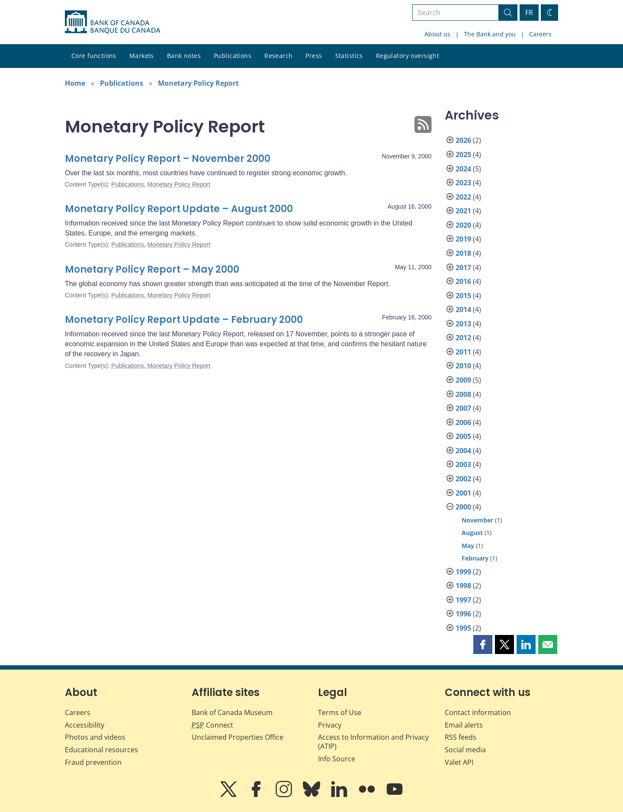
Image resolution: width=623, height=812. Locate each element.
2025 (463, 154)
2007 (463, 408)
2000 (463, 507)
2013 (463, 324)
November (477, 520)
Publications (232, 56)
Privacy (329, 725)
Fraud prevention (93, 762)
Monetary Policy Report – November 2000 (167, 158)
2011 (463, 352)
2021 (463, 211)
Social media (465, 749)
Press (313, 56)
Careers (540, 34)
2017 (463, 267)
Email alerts (464, 725)
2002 (463, 478)
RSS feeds (460, 737)
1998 (463, 585)
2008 (463, 394)
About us (437, 34)
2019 (463, 239)
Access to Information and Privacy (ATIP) (373, 741)
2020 (463, 225)
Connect (212, 725)
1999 (463, 572)
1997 (463, 600)
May (468, 545)
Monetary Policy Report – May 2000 (152, 269)
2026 (463, 140)
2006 (463, 422)
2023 (463, 182)
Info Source (336, 759)
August (472, 532)
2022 (463, 197)
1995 (463, 628)
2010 (463, 366)
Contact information (478, 712)
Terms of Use (339, 712)
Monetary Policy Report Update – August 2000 (179, 209)
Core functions (93, 56)
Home (75, 83)
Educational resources (101, 749)
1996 (463, 614)
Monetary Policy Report (198, 83)
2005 (463, 436)
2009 (463, 380)
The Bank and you (490, 34)
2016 (463, 281)
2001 (463, 493)
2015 (463, 295)
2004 (463, 450)
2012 (463, 337)
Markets (141, 56)
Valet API (459, 762)
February (475, 558)
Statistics (349, 56)
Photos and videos (95, 737)
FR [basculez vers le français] (529, 12)
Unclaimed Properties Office (237, 737)
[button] (482, 644)
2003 (463, 464)
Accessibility (84, 725)
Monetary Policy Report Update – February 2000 (184, 319)
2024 (463, 169)
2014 (463, 309)
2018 (463, 253)
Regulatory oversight (407, 56)
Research (278, 56)
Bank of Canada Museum (232, 712)
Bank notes (184, 56)
